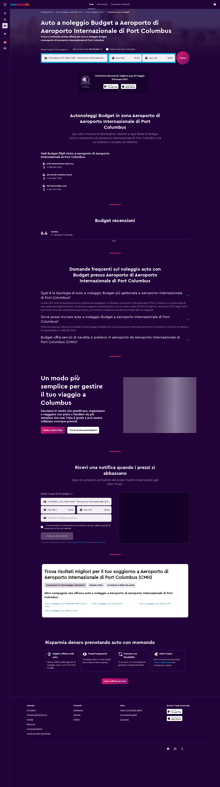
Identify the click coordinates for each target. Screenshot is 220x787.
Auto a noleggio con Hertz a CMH (155, 604)
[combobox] (55, 49)
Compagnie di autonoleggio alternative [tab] (65, 585)
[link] (53, 430)
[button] (5, 4)
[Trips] (5, 34)
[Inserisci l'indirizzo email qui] (79, 518)
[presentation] (128, 86)
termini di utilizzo (79, 542)
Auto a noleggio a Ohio (94, 12)
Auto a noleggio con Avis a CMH (107, 604)
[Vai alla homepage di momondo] (19, 4)
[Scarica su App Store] (128, 87)
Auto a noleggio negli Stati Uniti (69, 12)
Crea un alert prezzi (163, 662)
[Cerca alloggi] (5, 19)
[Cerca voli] (5, 13)
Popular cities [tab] (96, 585)
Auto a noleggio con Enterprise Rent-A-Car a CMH (66, 605)
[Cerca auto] (5, 26)
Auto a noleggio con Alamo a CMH (61, 611)
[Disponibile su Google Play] (111, 87)
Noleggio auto (46, 12)
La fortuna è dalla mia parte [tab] (120, 585)
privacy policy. (100, 542)
